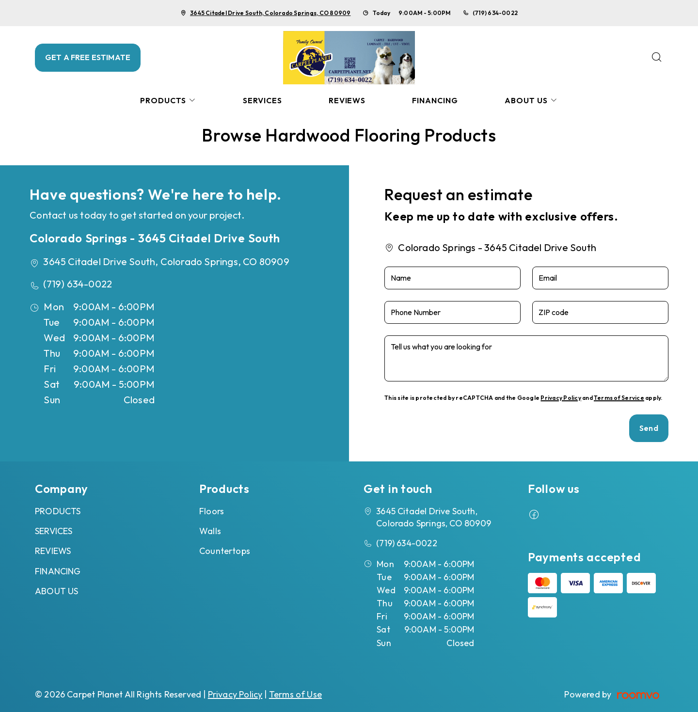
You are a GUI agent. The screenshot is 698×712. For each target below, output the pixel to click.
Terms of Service (619, 397)
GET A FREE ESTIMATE (87, 57)
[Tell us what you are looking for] (526, 358)
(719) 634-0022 (495, 12)
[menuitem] (168, 100)
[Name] (452, 278)
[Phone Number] (452, 312)
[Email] (600, 278)
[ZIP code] (600, 312)
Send (648, 428)
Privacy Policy (560, 397)
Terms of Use (295, 694)
